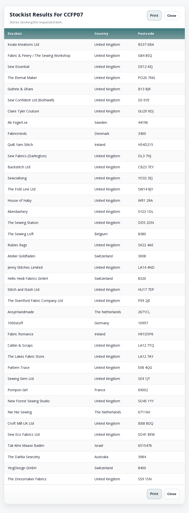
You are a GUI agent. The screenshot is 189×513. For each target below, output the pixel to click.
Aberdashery (18, 211)
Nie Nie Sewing (20, 412)
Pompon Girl (18, 390)
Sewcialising (17, 178)
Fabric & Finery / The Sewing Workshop (39, 55)
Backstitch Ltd (19, 167)
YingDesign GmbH (22, 468)
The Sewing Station (23, 222)
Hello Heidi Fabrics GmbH (28, 278)
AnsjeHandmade (21, 312)
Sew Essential (18, 66)
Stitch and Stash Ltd (23, 289)
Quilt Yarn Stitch (20, 144)
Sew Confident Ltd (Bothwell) (31, 100)
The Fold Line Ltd (21, 189)
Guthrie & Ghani (20, 89)
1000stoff (15, 323)
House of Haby (20, 200)
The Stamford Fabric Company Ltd (35, 300)
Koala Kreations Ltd (23, 44)
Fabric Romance (20, 334)
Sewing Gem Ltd (21, 378)
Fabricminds (17, 133)
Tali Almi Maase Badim (26, 445)
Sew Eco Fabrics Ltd (24, 434)
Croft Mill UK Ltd (21, 423)
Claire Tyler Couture (23, 111)
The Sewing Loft (21, 234)
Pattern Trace (19, 367)
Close (171, 15)
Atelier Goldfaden (21, 256)
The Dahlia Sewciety (24, 456)
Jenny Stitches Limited (25, 267)
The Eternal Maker (22, 77)
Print (154, 15)
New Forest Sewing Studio (29, 401)
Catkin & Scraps (20, 345)
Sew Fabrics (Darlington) (27, 156)
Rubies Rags (17, 245)
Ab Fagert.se (18, 122)
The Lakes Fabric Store (26, 356)
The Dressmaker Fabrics (27, 479)
